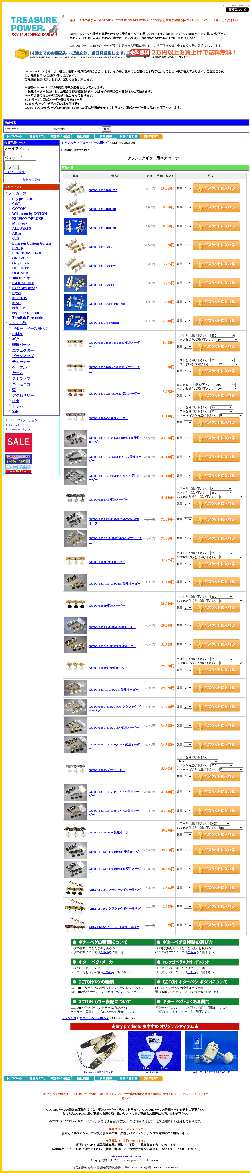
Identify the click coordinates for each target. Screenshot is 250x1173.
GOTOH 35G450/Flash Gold (107, 303)
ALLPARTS (21, 228)
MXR (16, 303)
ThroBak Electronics (28, 318)
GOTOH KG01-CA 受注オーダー (110, 832)
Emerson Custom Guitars (32, 243)
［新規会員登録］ (31, 179)
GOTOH (19, 209)
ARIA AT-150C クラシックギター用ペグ (115, 908)
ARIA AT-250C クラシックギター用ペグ (115, 889)
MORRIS (19, 298)
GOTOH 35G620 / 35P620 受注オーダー (114, 393)
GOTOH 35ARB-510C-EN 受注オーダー (114, 583)
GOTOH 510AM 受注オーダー (108, 418)
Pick (15, 401)
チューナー (21, 362)
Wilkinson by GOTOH (29, 213)
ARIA (16, 233)
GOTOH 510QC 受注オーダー (108, 668)
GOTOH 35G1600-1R (102, 209)
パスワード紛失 (14, 172)
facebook (14, 425)
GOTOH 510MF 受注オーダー (108, 499)
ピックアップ (23, 356)
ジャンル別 (18, 323)
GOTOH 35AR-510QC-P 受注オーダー (113, 689)
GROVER (20, 258)
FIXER (17, 248)
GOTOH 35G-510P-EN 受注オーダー (112, 646)
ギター (17, 339)
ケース (17, 373)
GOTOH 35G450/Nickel (104, 322)
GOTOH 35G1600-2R (102, 228)
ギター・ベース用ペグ (30, 328)
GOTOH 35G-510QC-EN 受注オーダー (114, 727)
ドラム (17, 406)
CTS (15, 238)
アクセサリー (23, 395)
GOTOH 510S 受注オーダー (107, 770)
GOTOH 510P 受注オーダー (107, 605)
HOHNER (20, 273)
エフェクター (23, 350)
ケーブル (19, 367)
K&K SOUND (23, 283)
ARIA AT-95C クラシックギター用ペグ (114, 927)
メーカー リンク (19, 429)
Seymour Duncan (25, 313)
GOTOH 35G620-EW (102, 266)
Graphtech (20, 263)
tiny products (22, 199)
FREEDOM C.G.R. (27, 253)
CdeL (16, 204)
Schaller (18, 308)
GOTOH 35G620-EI (101, 284)
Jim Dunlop (21, 278)
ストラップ (21, 378)
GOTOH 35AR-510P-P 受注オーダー (112, 627)
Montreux (19, 223)
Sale (15, 411)
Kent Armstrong (24, 288)
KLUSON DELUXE (27, 218)
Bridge (17, 334)
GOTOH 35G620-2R (102, 247)
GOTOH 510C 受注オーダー (107, 562)
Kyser (16, 293)
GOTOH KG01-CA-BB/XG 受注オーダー (115, 852)
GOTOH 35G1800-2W (103, 190)
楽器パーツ (21, 345)
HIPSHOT (20, 268)
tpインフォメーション (23, 420)
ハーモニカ (21, 384)
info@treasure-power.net (126, 1156)
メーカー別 (18, 193)
